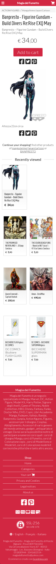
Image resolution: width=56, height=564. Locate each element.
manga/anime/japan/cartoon (28, 148)
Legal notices (28, 486)
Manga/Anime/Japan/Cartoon (36, 10)
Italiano (41, 534)
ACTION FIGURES (10, 10)
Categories (28, 469)
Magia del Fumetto (28, 3)
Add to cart (28, 52)
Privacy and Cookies (28, 480)
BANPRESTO (28, 151)
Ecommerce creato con (28, 558)
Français (30, 534)
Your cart (28, 474)
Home (28, 463)
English (19, 534)
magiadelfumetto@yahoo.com (28, 555)
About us (28, 492)
